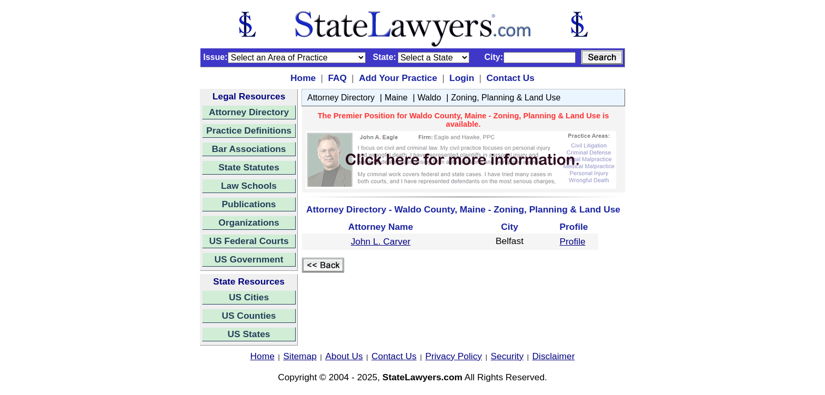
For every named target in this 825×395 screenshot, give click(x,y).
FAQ (337, 78)
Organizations (248, 222)
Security (507, 356)
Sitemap (300, 356)
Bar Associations (249, 149)
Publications (249, 204)
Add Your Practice (398, 78)
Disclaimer (553, 356)
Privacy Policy (453, 356)
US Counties (249, 315)
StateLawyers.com (422, 377)
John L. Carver (381, 241)
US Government (249, 259)
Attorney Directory (249, 112)
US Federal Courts (248, 241)
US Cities (249, 297)
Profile (573, 241)
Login (461, 78)
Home (303, 78)
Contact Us (510, 78)
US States (249, 334)
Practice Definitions (248, 130)
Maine (396, 97)
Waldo (429, 97)
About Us (344, 356)
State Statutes (248, 167)
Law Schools (249, 185)
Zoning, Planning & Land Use (505, 97)
